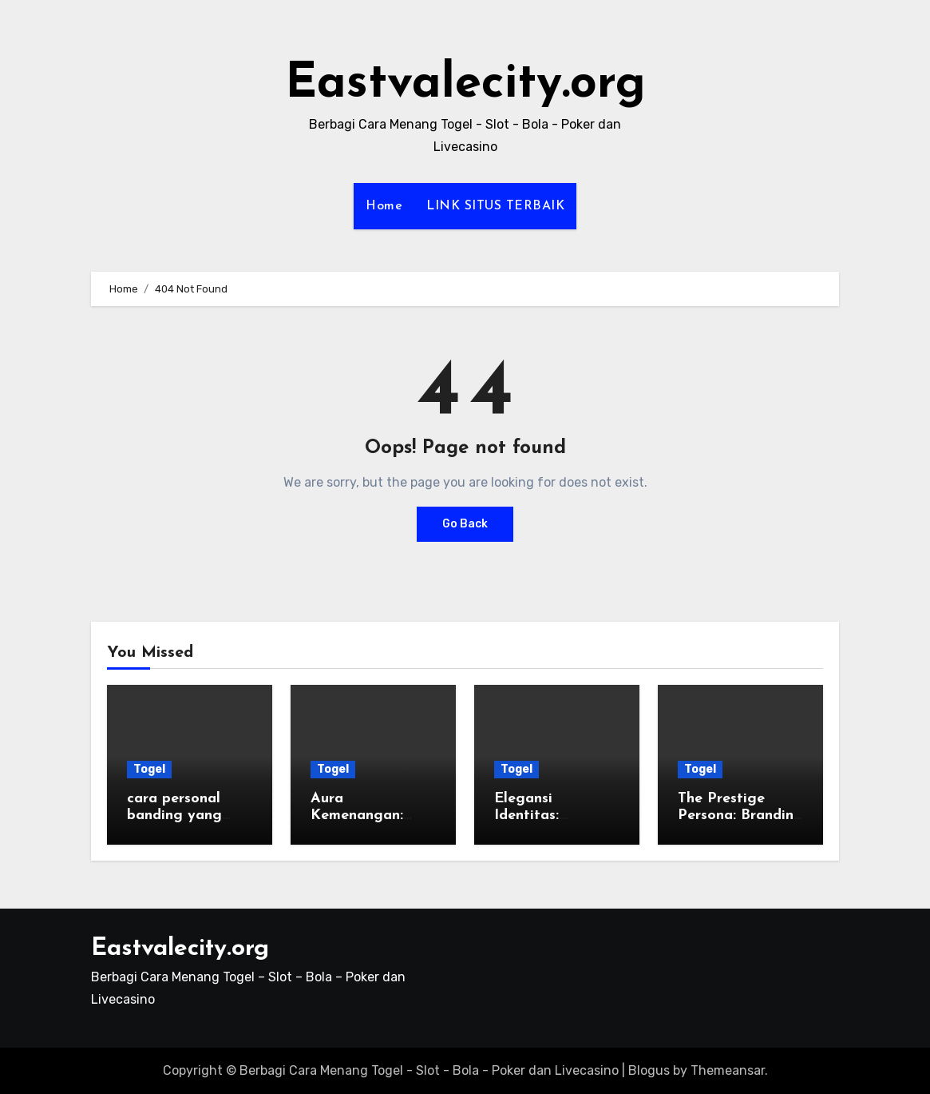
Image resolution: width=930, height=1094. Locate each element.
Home (384, 206)
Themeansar (728, 1070)
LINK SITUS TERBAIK (495, 206)
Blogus (649, 1070)
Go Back (465, 524)
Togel (149, 769)
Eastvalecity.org (465, 85)
